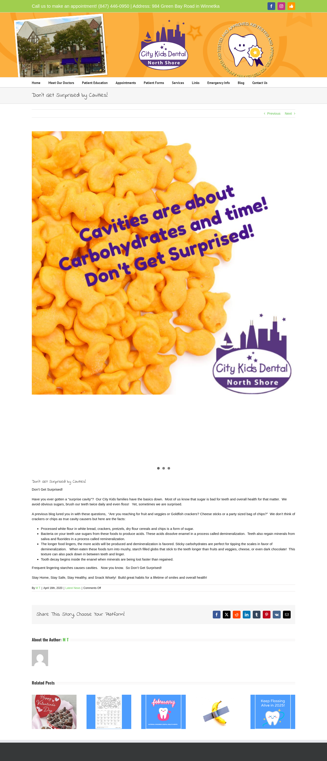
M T (38, 588)
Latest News (72, 588)
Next (288, 113)
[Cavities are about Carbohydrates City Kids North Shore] (163, 263)
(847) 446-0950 (113, 6)
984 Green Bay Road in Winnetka (186, 6)
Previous (273, 113)
